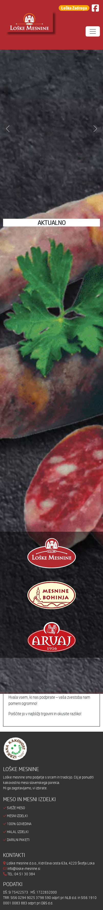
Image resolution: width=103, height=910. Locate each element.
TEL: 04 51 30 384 (21, 874)
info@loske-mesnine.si (21, 868)
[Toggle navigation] (93, 31)
